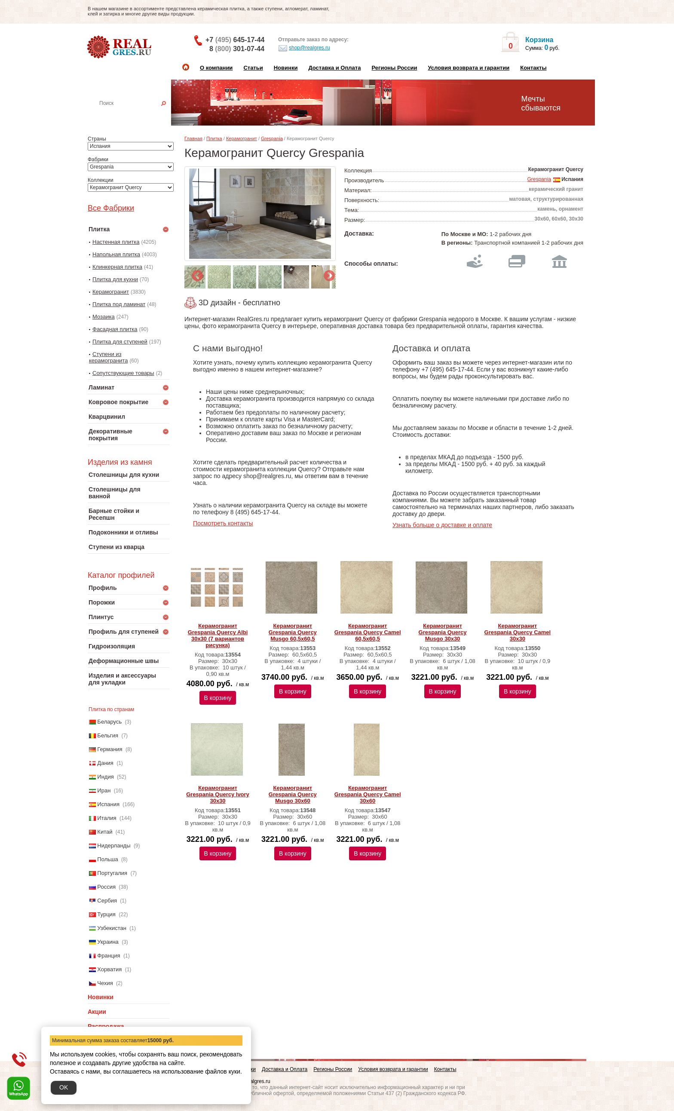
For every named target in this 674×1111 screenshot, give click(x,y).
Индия (105, 776)
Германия (109, 749)
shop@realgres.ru (304, 48)
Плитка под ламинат (118, 304)
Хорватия (109, 969)
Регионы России (394, 67)
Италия (106, 818)
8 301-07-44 (236, 48)
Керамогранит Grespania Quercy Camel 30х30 (517, 632)
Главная (193, 138)
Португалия (112, 873)
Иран (103, 790)
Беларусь (109, 721)
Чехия (105, 983)
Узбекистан (111, 928)
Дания (105, 763)
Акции (97, 1011)
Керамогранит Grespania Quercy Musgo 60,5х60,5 (293, 632)
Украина (108, 942)
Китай (104, 832)
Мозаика (103, 316)
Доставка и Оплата (334, 67)
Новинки (286, 67)
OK (63, 1087)
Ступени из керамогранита (108, 357)
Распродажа (106, 1026)
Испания (108, 804)
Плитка (214, 138)
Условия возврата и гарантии (468, 67)
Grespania (272, 138)
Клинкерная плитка (117, 267)
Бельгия (107, 735)
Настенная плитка (138, 115)
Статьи (253, 67)
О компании (216, 67)
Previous (195, 274)
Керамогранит (110, 291)
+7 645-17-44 (234, 39)
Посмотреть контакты (223, 523)
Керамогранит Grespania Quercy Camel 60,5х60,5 (367, 632)
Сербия (107, 900)
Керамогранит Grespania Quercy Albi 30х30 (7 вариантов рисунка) (218, 635)
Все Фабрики (111, 208)
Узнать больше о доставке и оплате (442, 525)
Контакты (533, 67)
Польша (107, 859)
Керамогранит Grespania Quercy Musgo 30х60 (293, 794)
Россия (106, 887)
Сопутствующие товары (123, 373)
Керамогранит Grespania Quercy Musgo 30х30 (443, 632)
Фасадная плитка (115, 329)
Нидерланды (113, 845)
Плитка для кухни (115, 279)
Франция (108, 955)
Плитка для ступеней (119, 341)
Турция (106, 914)
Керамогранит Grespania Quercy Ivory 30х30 (217, 794)
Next (327, 274)
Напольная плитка (116, 254)
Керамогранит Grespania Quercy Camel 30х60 (367, 794)
